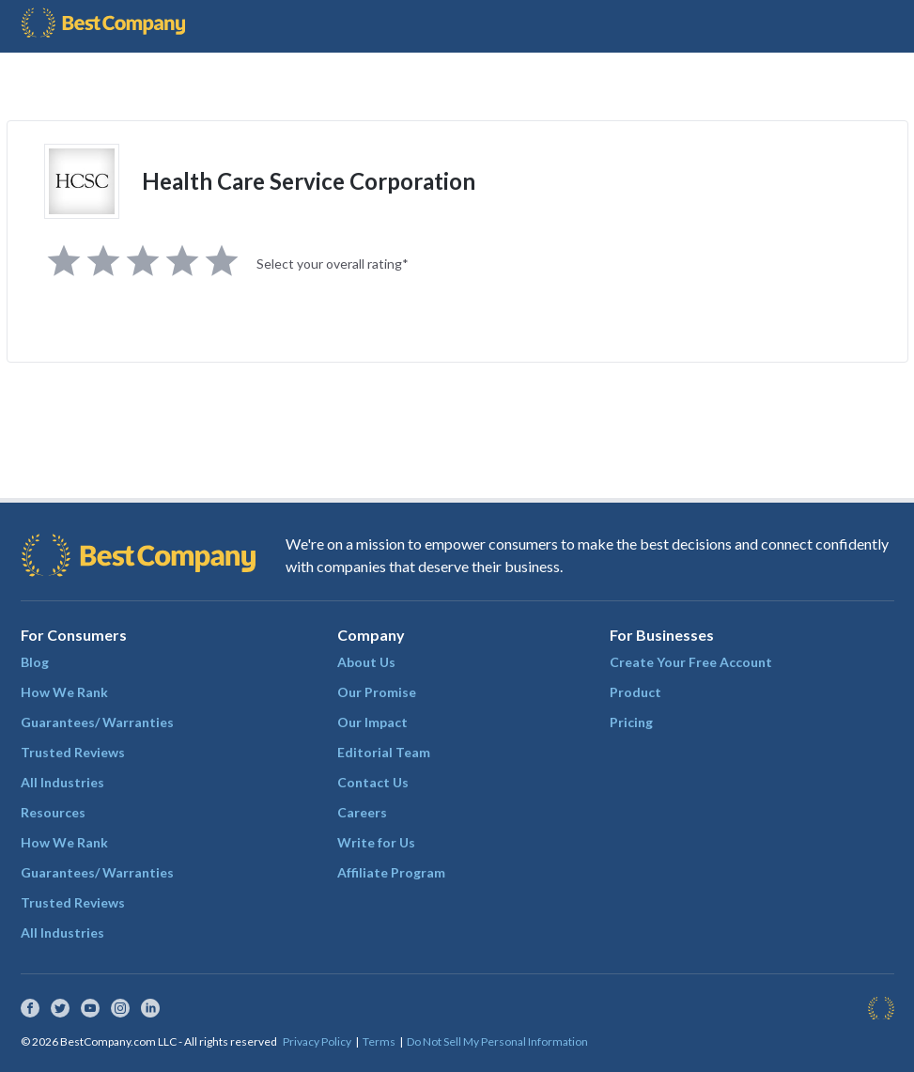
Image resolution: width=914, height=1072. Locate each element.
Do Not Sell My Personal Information (497, 1041)
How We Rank (64, 692)
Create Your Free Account (691, 662)
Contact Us (373, 782)
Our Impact (372, 722)
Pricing (631, 722)
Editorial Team (383, 752)
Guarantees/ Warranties (97, 722)
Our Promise (376, 692)
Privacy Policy (317, 1041)
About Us (366, 662)
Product (635, 692)
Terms (379, 1041)
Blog (35, 662)
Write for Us (376, 842)
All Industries (62, 782)
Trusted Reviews (73, 752)
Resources (53, 812)
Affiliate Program (391, 872)
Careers (362, 812)
